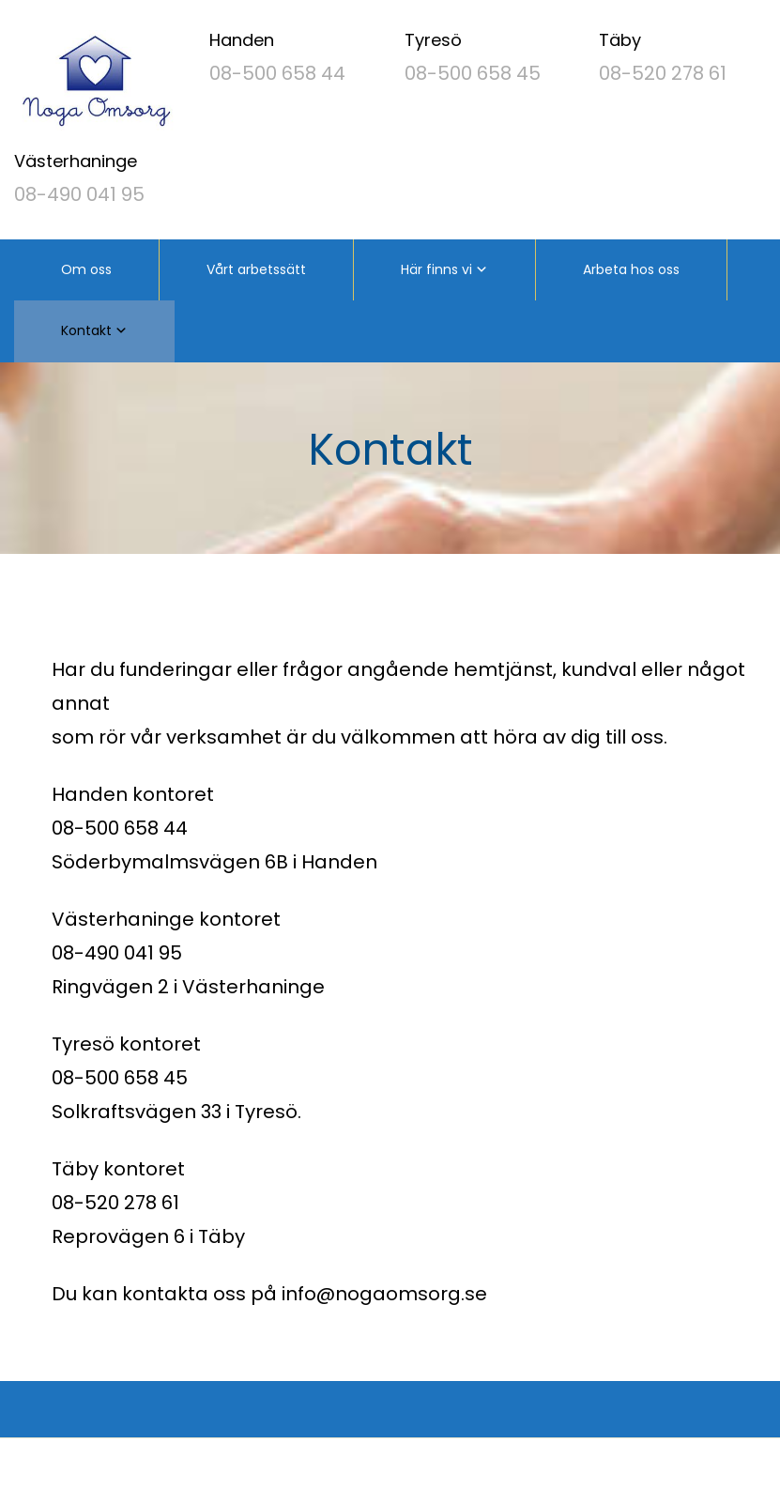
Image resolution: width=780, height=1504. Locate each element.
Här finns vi (436, 269)
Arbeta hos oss (631, 269)
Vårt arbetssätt (256, 269)
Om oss (86, 269)
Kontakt (86, 330)
